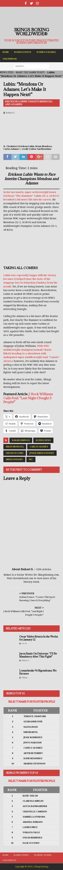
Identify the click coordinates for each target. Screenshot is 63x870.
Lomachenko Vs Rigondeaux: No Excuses (38, 672)
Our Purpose (10, 59)
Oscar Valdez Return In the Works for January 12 (38, 638)
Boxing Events (22, 52)
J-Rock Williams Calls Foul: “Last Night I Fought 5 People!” (28, 398)
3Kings (25, 678)
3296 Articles (43, 569)
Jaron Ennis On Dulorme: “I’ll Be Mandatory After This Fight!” (38, 655)
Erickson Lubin (14, 453)
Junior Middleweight (41, 453)
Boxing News (43, 440)
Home (6, 52)
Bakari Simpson (21, 440)
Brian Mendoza (15, 447)
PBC (31, 459)
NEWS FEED (6, 72)
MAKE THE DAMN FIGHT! (30, 72)
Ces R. (24, 643)
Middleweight (14, 459)
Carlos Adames (39, 447)
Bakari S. (10, 112)
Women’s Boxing (46, 52)
